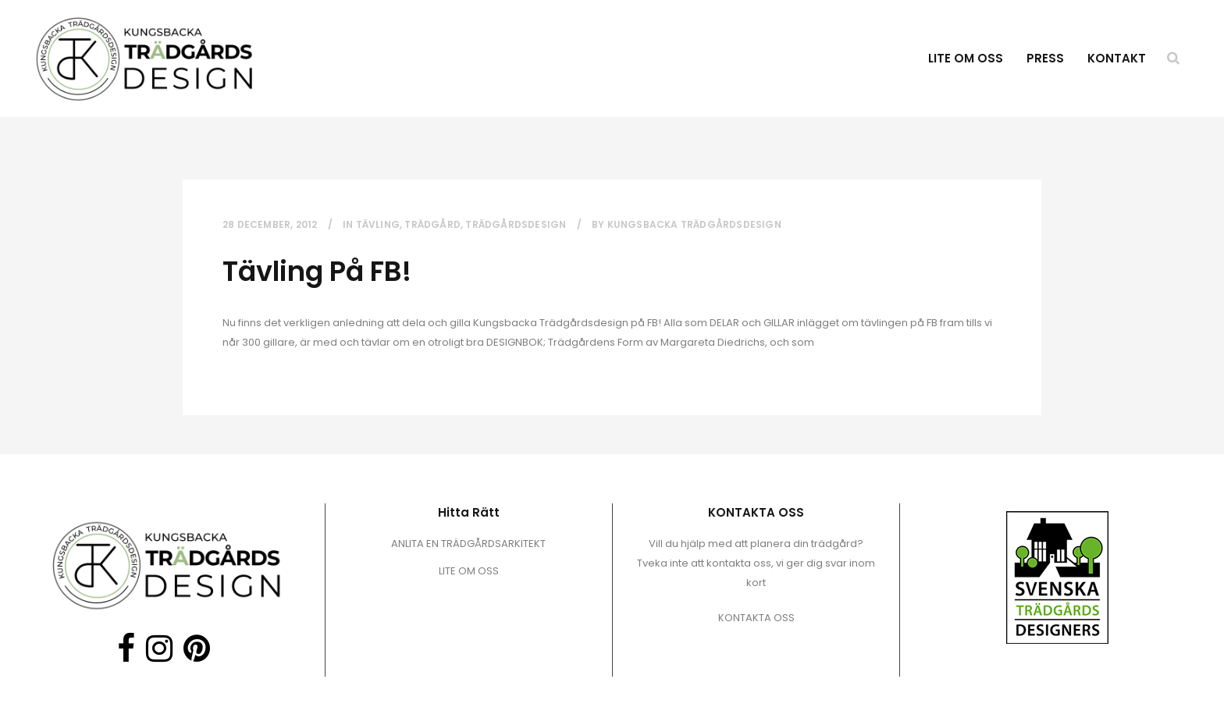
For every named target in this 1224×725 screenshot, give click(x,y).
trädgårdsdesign (515, 224)
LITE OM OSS (469, 570)
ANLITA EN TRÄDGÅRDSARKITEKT (468, 543)
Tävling (378, 224)
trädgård (432, 224)
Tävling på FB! (316, 271)
